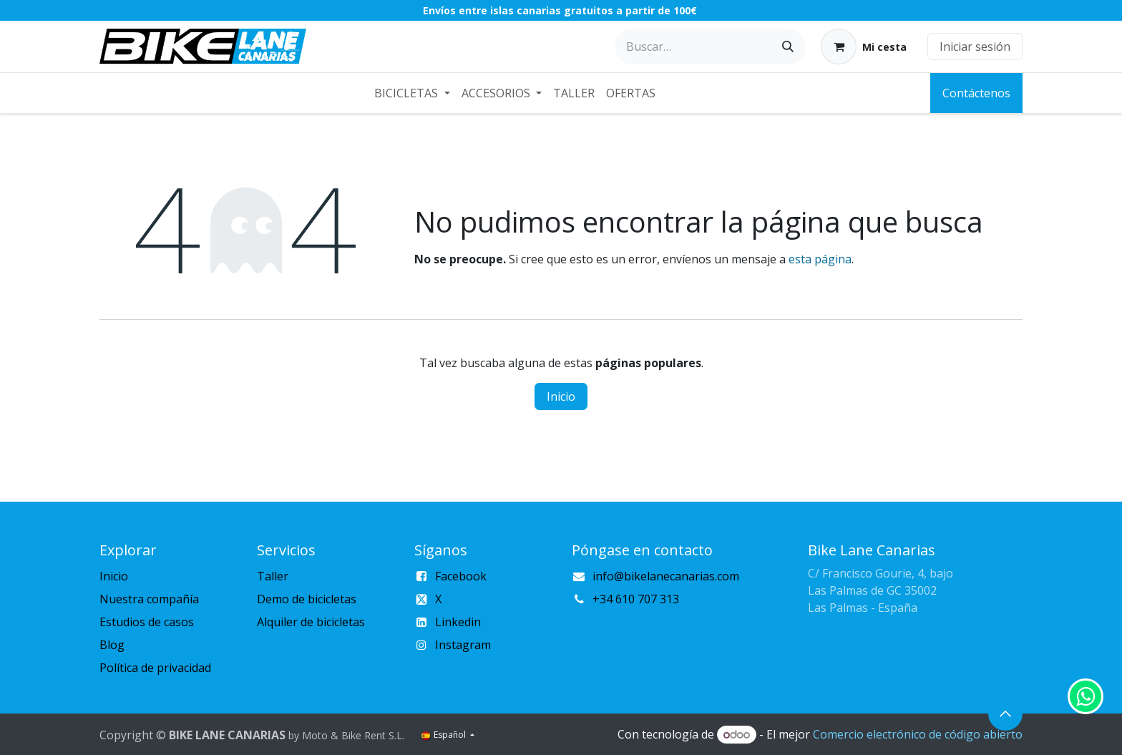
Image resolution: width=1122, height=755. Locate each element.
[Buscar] (788, 46)
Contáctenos (976, 93)
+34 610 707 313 (635, 599)
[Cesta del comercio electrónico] (864, 46)
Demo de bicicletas (306, 599)
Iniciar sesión (975, 46)
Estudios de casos (146, 622)
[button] (1005, 713)
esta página (820, 259)
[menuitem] (412, 93)
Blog (112, 645)
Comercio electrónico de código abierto (918, 734)
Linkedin (458, 622)
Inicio (561, 396)
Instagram (463, 645)
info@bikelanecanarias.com (665, 576)
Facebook (461, 576)
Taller (272, 576)
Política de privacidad (155, 668)
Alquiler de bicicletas (311, 622)
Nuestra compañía (149, 599)
